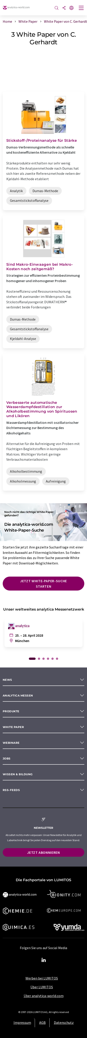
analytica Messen (18, 695)
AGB (42, 1022)
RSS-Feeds (11, 790)
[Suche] (56, 8)
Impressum (22, 1022)
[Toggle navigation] (81, 8)
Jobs (7, 758)
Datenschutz (64, 1022)
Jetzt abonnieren (43, 852)
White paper (13, 727)
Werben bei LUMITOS (41, 978)
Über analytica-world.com (44, 995)
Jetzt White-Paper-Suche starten (43, 584)
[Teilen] (64, 8)
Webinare (11, 742)
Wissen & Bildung (18, 774)
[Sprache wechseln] (71, 8)
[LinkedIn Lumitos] (43, 960)
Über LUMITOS (41, 987)
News (7, 679)
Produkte (11, 711)
